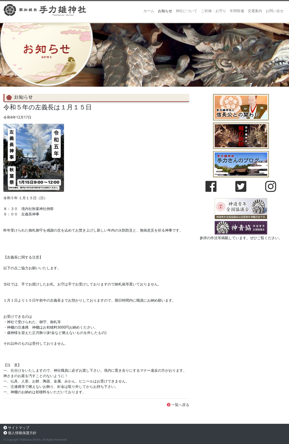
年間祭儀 (237, 11)
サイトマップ (18, 428)
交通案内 (255, 11)
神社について (186, 11)
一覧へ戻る (180, 405)
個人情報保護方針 (22, 433)
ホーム (149, 10)
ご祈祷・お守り (213, 11)
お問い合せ (275, 11)
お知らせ (165, 11)
